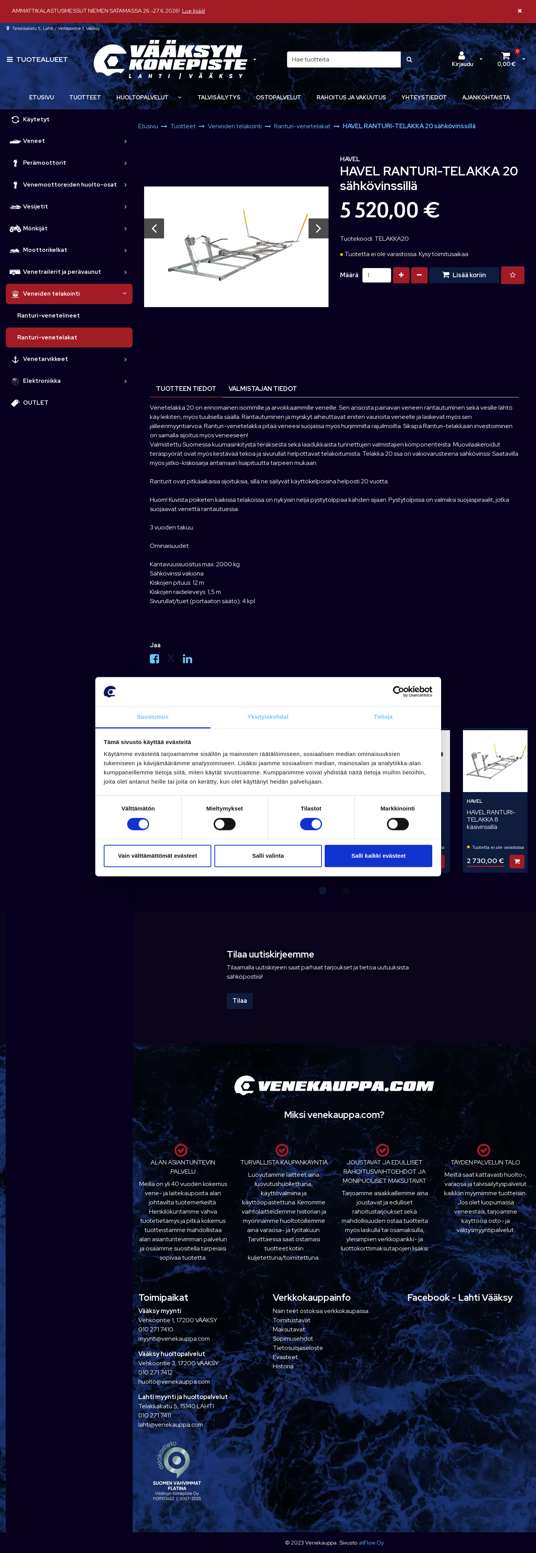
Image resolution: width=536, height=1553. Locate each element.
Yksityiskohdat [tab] (268, 717)
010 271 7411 (154, 1415)
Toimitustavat (291, 1320)
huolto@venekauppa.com (174, 1382)
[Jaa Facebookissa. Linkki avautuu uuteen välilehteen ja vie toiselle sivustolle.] (158, 661)
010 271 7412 (155, 1372)
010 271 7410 (155, 1329)
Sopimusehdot (293, 1339)
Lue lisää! (193, 10)
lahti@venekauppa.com (170, 1425)
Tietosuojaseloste (298, 1348)
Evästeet (285, 1357)
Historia (283, 1366)
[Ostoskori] (506, 59)
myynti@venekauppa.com (174, 1339)
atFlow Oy (371, 1542)
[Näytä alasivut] (179, 97)
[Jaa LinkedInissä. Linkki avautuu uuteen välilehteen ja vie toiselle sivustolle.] (190, 661)
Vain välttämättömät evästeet (157, 856)
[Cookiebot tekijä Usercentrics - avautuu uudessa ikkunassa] (398, 691)
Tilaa (239, 1001)
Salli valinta (268, 856)
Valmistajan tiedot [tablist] (263, 389)
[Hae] (344, 59)
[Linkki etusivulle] (170, 59)
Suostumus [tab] (153, 717)
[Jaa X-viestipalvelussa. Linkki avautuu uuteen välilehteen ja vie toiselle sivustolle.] (174, 661)
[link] (126, 141)
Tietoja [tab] (383, 717)
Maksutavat (289, 1329)
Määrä (349, 275)
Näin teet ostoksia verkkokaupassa (320, 1311)
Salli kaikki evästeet (379, 856)
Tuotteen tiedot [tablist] (186, 389)
